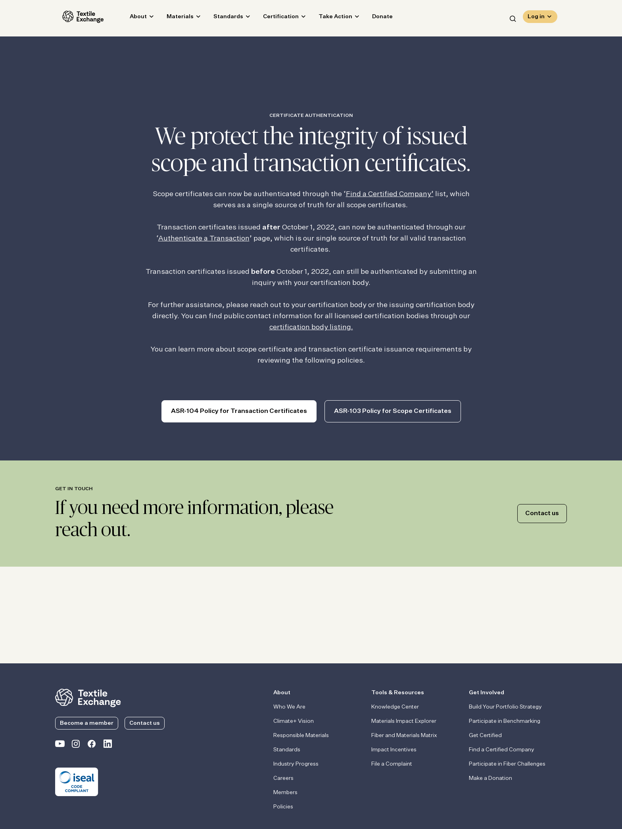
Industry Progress (296, 764)
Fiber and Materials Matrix (404, 735)
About (131, 18)
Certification (274, 18)
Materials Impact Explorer (403, 721)
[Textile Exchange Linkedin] (107, 745)
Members (285, 792)
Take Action (328, 18)
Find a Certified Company (501, 750)
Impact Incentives (394, 750)
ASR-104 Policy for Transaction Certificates (239, 411)
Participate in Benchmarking (504, 721)
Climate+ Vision (293, 721)
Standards (221, 18)
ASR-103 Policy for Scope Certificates (392, 411)
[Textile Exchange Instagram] (76, 745)
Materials (172, 18)
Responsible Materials (301, 735)
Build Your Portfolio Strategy (505, 707)
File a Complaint (391, 764)
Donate (375, 18)
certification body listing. (311, 327)
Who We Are (289, 707)
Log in (536, 18)
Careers (283, 778)
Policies (283, 807)
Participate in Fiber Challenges (507, 764)
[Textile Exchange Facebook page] (91, 745)
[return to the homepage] (88, 697)
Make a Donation (490, 778)
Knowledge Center (395, 707)
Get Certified (485, 735)
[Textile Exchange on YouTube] (60, 745)
